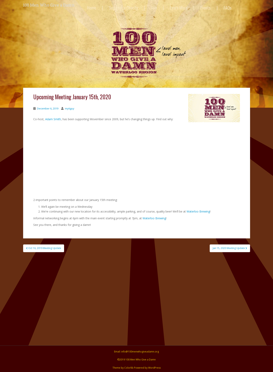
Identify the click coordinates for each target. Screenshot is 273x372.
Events (205, 7)
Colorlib (128, 367)
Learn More (178, 7)
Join (154, 7)
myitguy (69, 108)
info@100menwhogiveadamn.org (140, 351)
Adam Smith (53, 119)
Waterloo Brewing (198, 211)
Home (91, 7)
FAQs (228, 7)
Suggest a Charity (123, 7)
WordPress (154, 367)
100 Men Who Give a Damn (49, 5)
